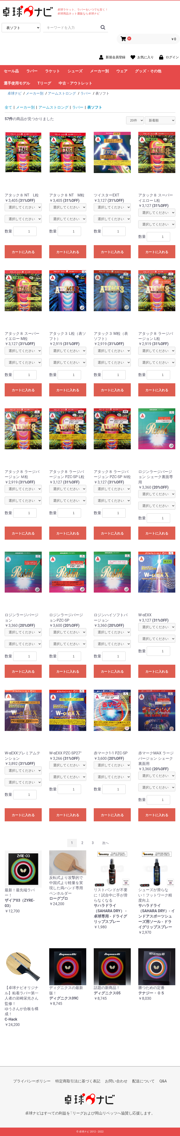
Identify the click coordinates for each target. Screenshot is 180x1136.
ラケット (52, 71)
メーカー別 (99, 71)
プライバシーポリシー (32, 1081)
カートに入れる (23, 252)
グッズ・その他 (148, 71)
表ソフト (94, 107)
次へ (105, 843)
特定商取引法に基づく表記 (77, 1081)
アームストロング (53, 107)
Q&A (163, 1081)
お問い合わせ (116, 1081)
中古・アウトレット (75, 83)
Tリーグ (44, 83)
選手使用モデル (17, 83)
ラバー (32, 71)
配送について (143, 1081)
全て (8, 107)
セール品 (11, 71)
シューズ (75, 71)
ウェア (122, 71)
